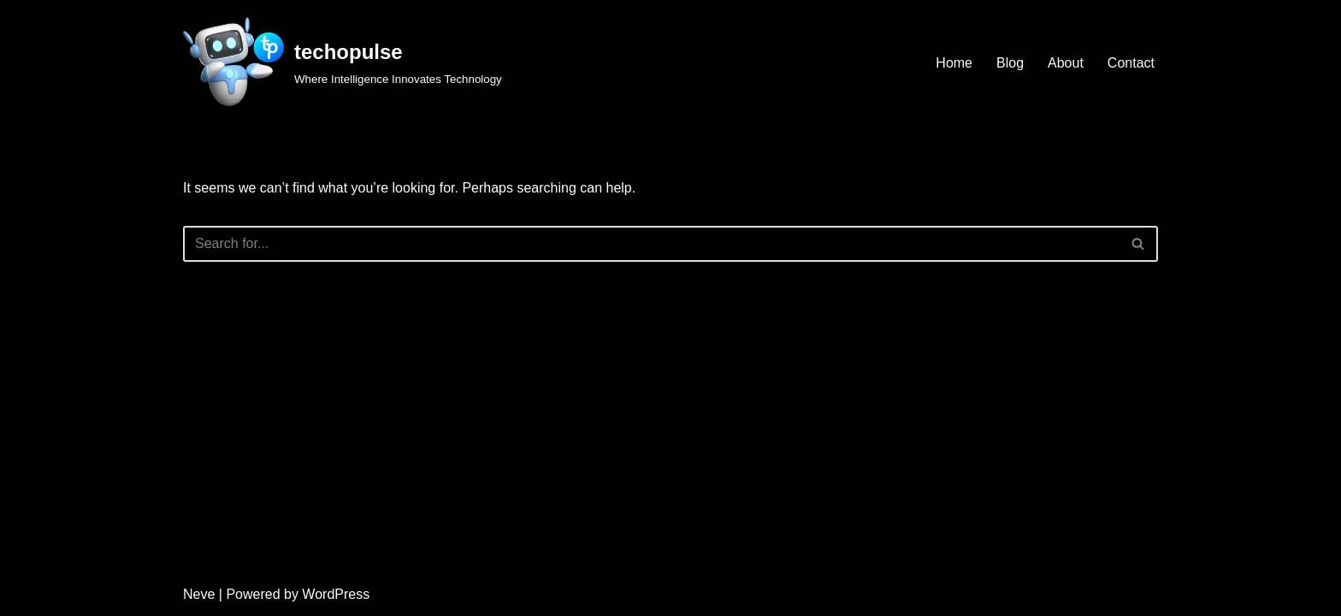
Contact (1131, 63)
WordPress (335, 594)
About (1066, 63)
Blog (1010, 63)
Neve (199, 594)
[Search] (651, 244)
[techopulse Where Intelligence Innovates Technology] (342, 62)
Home (954, 63)
